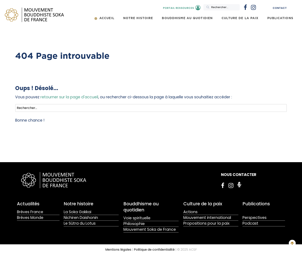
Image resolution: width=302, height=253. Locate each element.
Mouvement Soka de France (149, 229)
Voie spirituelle (136, 218)
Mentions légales (118, 249)
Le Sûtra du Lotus (80, 223)
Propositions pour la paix (206, 223)
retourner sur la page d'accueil (69, 97)
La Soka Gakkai (77, 212)
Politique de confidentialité (154, 249)
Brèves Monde (30, 217)
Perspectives (254, 217)
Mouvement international (207, 217)
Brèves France (30, 212)
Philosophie (134, 223)
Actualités (28, 204)
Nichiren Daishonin (81, 217)
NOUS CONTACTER (238, 174)
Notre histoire (78, 204)
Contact (280, 8)
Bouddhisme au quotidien (141, 207)
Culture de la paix (202, 204)
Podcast (250, 223)
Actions (190, 212)
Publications (256, 204)
